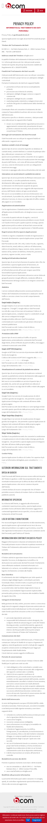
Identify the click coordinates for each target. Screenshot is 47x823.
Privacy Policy (28, 330)
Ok (28, 820)
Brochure (27, 10)
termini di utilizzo (15, 360)
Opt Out (37, 330)
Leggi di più (36, 820)
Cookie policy (28, 796)
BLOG (40, 10)
